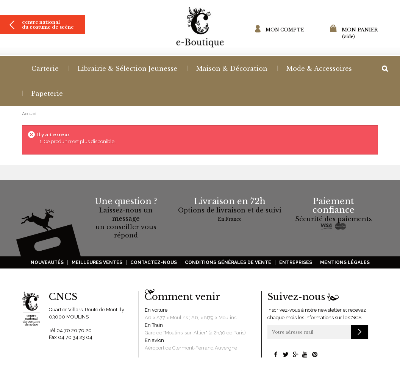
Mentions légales (345, 262)
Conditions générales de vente (228, 262)
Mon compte (285, 30)
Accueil (30, 113)
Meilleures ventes (97, 262)
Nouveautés (47, 262)
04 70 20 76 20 (74, 330)
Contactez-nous (153, 262)
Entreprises (295, 262)
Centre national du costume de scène (48, 24)
